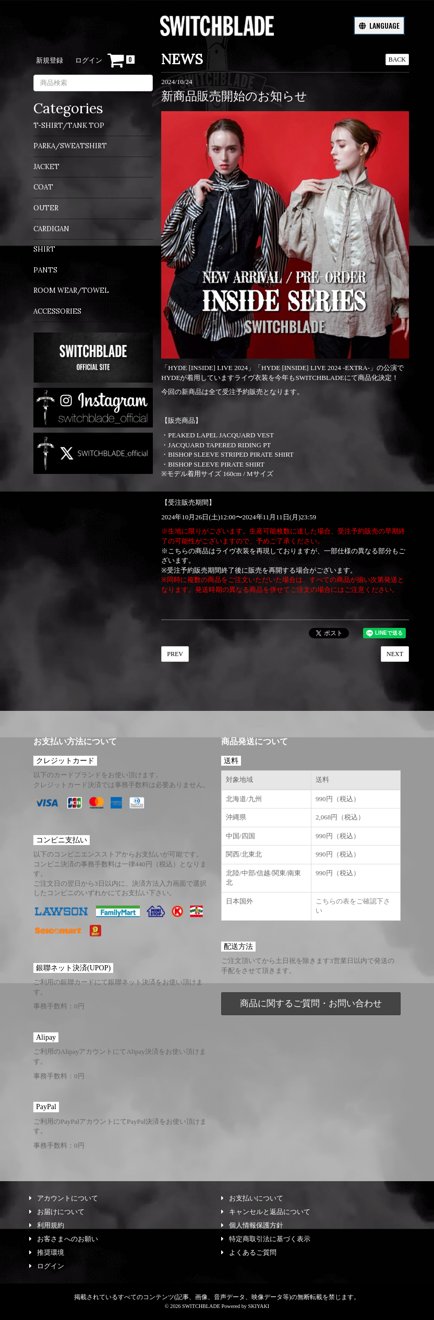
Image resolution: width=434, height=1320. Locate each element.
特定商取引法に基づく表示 (265, 1239)
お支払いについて (252, 1198)
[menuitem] (93, 129)
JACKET (46, 166)
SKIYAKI (258, 1306)
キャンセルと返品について (265, 1212)
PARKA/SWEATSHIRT (70, 145)
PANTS (45, 270)
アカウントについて (63, 1198)
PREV (175, 654)
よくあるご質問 (248, 1252)
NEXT (395, 654)
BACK (397, 59)
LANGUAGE (379, 25)
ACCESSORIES (57, 311)
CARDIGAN (51, 228)
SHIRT (44, 249)
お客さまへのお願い (63, 1239)
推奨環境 (46, 1252)
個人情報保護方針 (252, 1225)
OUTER (45, 208)
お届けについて (57, 1212)
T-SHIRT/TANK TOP (68, 125)
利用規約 (46, 1225)
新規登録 (49, 60)
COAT (43, 187)
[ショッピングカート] (120, 60)
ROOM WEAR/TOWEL (71, 290)
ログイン (88, 60)
